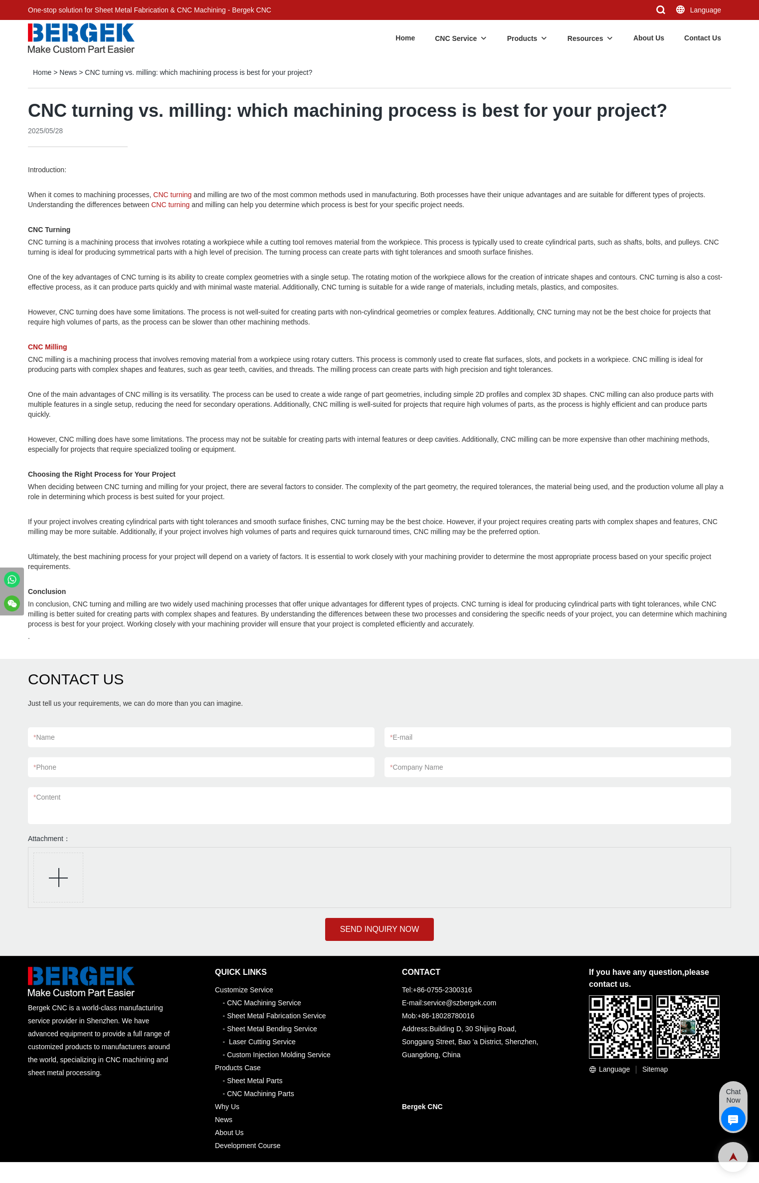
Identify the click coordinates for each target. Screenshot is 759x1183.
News (68, 72)
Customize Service (244, 990)
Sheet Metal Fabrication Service (276, 1016)
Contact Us (702, 38)
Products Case (238, 1068)
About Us (648, 38)
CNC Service (456, 38)
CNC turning (172, 195)
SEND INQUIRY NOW (379, 929)
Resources (585, 38)
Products (522, 38)
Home (405, 38)
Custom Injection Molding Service (279, 1055)
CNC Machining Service (264, 1003)
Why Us (227, 1107)
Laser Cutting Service (262, 1042)
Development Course (248, 1146)
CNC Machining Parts (260, 1094)
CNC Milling (47, 347)
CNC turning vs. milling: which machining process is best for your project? (198, 72)
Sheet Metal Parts (254, 1081)
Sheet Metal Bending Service (272, 1029)
